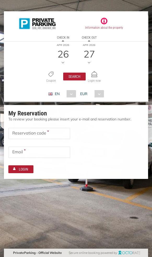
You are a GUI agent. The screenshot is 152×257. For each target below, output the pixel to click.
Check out (89, 37)
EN (57, 93)
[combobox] (64, 93)
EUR (83, 93)
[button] (74, 76)
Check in (63, 37)
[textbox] (39, 133)
